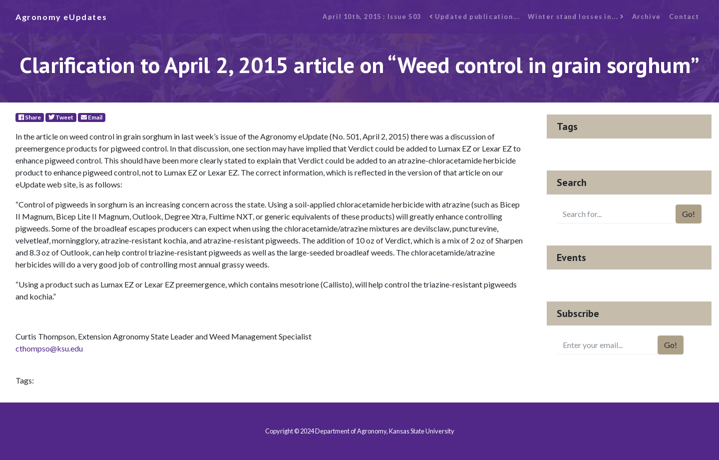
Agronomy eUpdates (61, 17)
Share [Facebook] (29, 117)
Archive (646, 16)
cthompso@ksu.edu (49, 348)
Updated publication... (474, 16)
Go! (688, 213)
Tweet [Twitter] (60, 117)
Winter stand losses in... (576, 16)
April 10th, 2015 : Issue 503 (372, 16)
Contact (684, 16)
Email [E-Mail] (91, 117)
